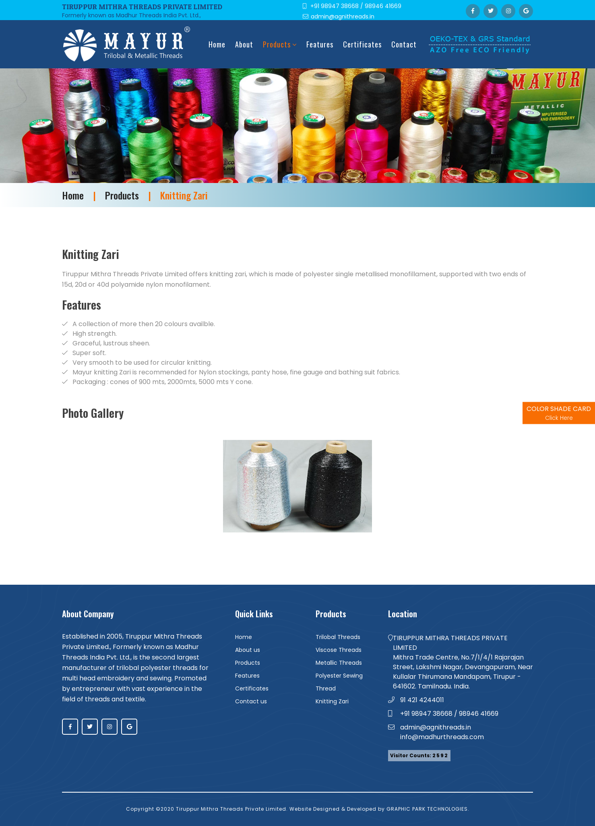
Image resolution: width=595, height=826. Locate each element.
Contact (404, 44)
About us (247, 650)
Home (217, 44)
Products (280, 44)
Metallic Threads (339, 663)
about (244, 44)
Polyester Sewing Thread (339, 682)
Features (319, 44)
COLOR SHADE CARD (559, 413)
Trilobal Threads (338, 637)
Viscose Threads (339, 650)
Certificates (362, 44)
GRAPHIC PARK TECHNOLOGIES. (427, 808)
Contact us (251, 701)
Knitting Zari (332, 701)
